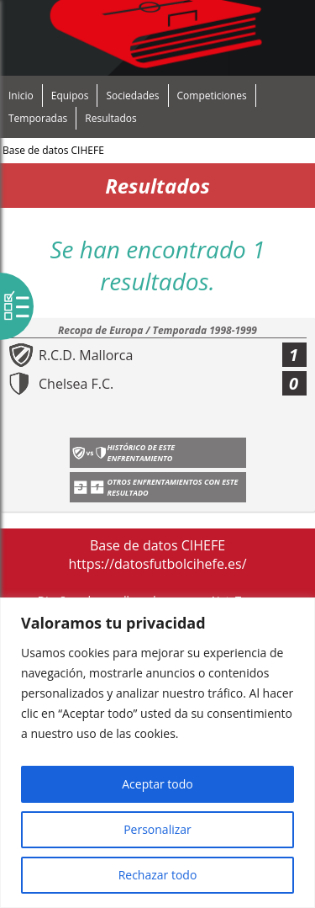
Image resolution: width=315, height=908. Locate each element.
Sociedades (132, 95)
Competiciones (212, 95)
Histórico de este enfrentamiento (142, 453)
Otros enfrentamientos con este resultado (173, 487)
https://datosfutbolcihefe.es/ (157, 564)
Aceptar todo (157, 784)
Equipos (70, 95)
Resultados (110, 118)
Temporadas (37, 118)
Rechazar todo (157, 875)
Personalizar (157, 829)
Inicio (21, 95)
